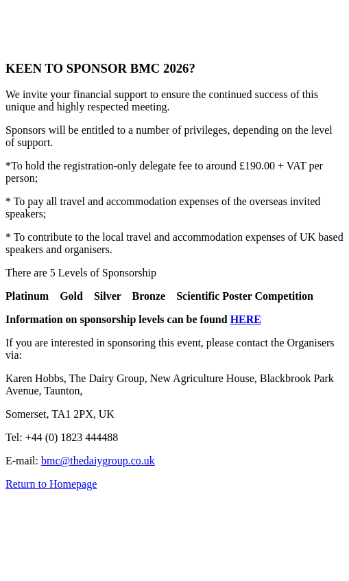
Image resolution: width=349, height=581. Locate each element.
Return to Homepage (51, 484)
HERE (245, 319)
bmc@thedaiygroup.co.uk (98, 460)
